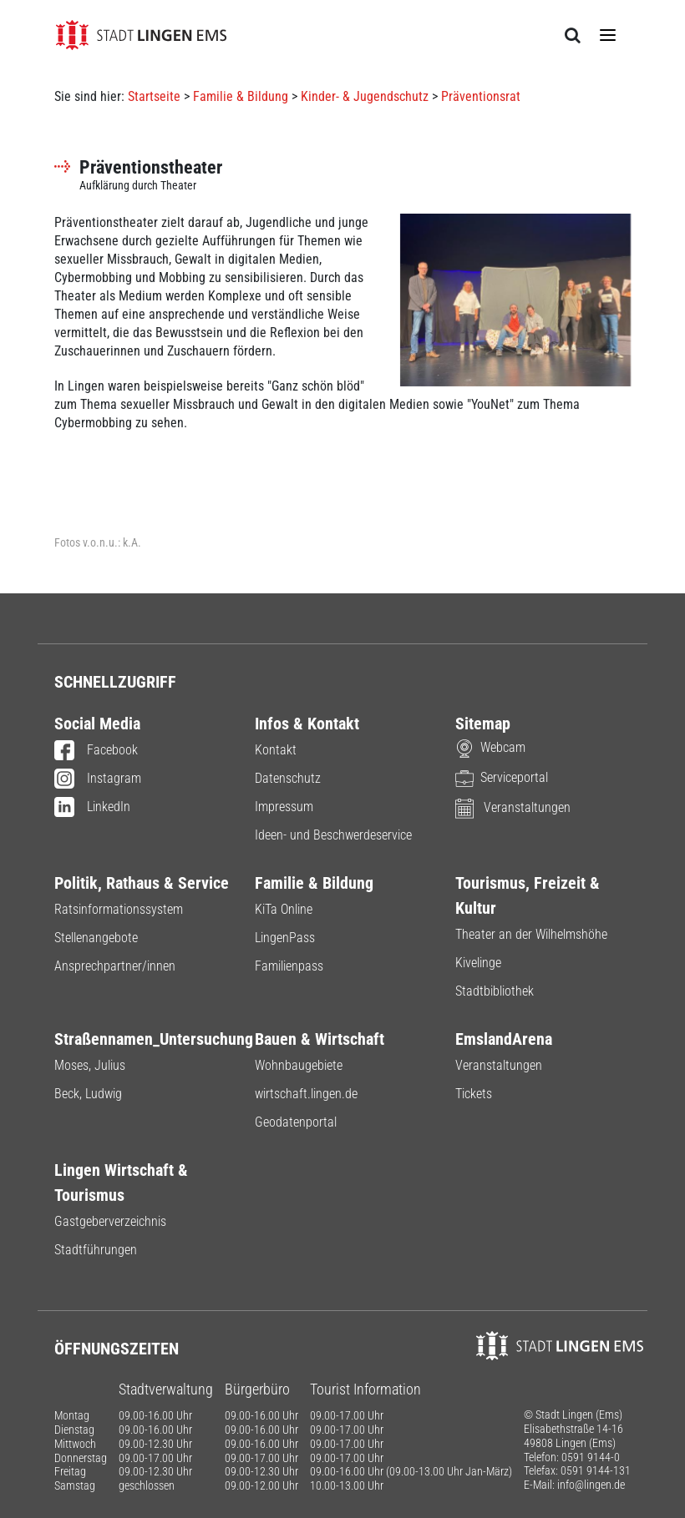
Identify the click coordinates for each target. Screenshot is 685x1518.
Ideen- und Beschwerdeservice (333, 835)
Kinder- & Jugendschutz (365, 96)
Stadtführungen (95, 1250)
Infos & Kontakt (307, 724)
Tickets (473, 1094)
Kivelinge (478, 963)
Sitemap (482, 724)
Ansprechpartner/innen (114, 966)
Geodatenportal (296, 1122)
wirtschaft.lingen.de (306, 1094)
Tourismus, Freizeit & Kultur (527, 895)
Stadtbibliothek (494, 991)
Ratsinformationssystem (118, 909)
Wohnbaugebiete (298, 1065)
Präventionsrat (480, 96)
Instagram (97, 779)
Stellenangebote (96, 938)
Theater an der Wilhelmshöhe (531, 934)
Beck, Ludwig (88, 1094)
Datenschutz (288, 778)
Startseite (154, 96)
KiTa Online (283, 909)
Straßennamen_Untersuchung (142, 1039)
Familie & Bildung (240, 96)
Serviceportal (501, 777)
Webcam (490, 747)
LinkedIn (92, 807)
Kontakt (276, 750)
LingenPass (285, 938)
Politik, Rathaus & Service (141, 883)
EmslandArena (503, 1039)
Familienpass (289, 966)
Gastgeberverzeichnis (110, 1221)
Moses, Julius (89, 1065)
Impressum (284, 806)
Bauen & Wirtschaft (319, 1039)
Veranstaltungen (513, 807)
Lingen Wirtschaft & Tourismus (121, 1182)
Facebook (96, 751)
